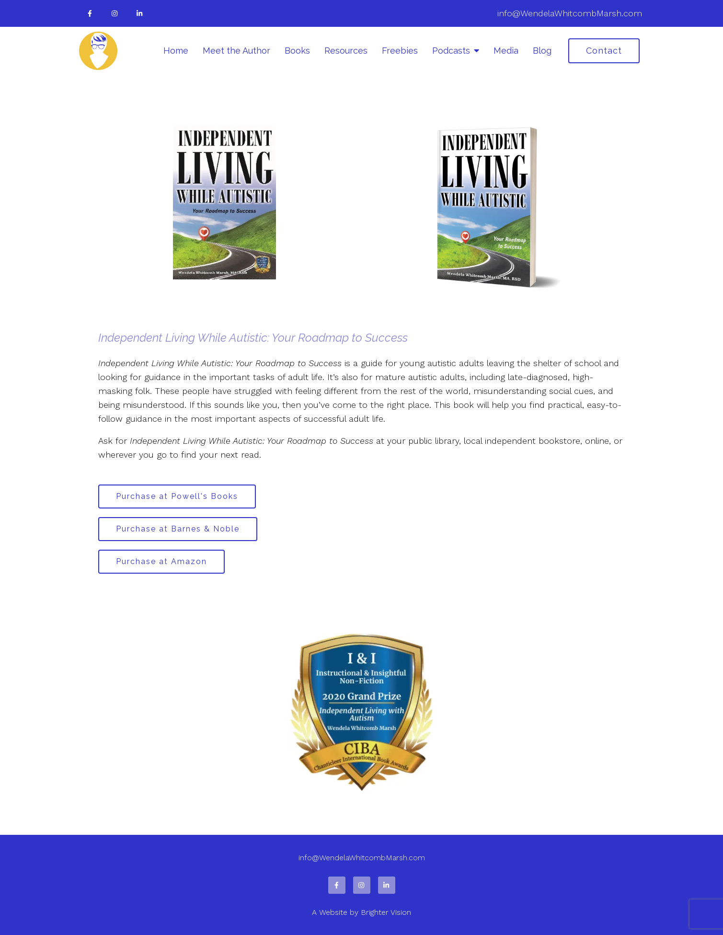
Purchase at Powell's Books (177, 496)
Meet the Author (236, 51)
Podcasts (451, 51)
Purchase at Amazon (161, 561)
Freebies (400, 51)
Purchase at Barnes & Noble (178, 528)
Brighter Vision (386, 912)
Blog (542, 51)
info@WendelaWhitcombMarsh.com (569, 13)
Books (297, 51)
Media (505, 51)
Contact (604, 51)
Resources (345, 51)
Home (175, 51)
